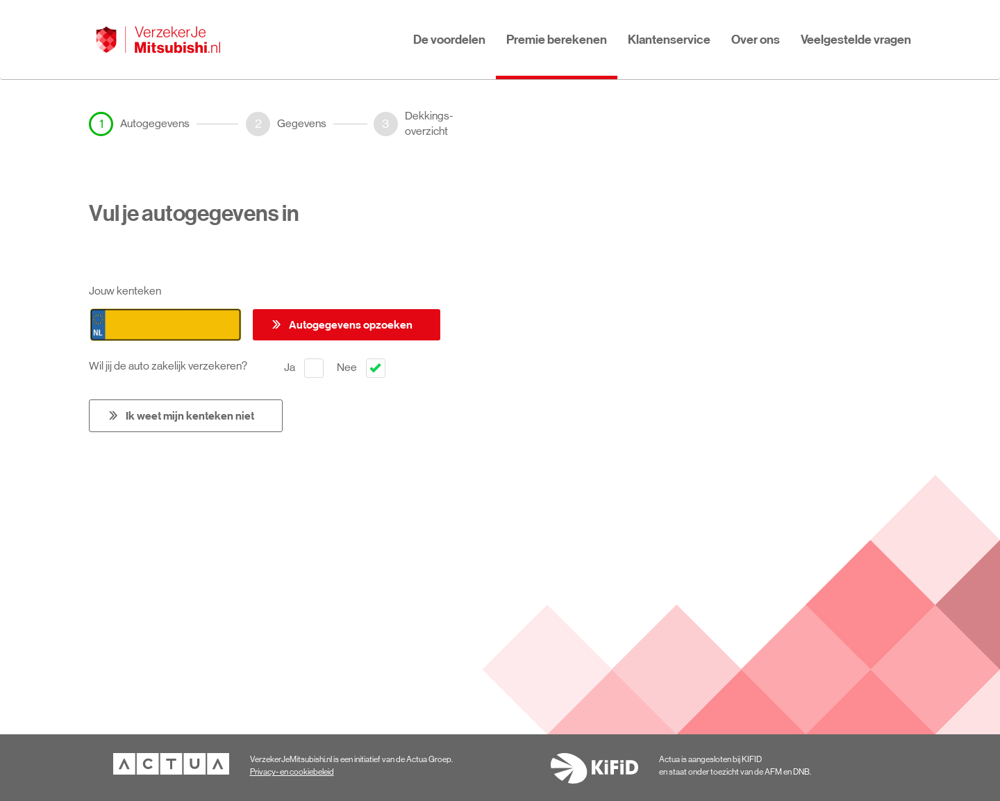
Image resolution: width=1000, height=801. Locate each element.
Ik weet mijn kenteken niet (190, 415)
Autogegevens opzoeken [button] (350, 324)
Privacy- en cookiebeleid (292, 772)
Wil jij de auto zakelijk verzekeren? (171, 365)
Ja (304, 368)
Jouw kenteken (125, 290)
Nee (361, 368)
